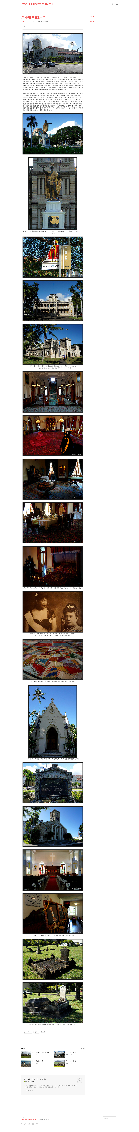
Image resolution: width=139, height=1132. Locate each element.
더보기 (83, 1049)
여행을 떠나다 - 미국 (26, 21)
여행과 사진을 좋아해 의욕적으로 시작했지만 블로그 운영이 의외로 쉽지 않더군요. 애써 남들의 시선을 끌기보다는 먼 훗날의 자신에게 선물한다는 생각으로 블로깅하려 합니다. (50, 1086)
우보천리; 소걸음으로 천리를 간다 (37, 4)
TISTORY (23, 1117)
